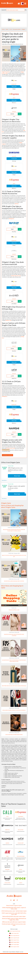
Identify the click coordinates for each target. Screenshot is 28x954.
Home (3, 29)
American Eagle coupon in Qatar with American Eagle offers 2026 (14, 919)
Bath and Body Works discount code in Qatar (14, 916)
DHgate (23, 29)
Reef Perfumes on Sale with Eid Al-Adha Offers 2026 (14, 685)
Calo (7, 816)
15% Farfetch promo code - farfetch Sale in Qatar (14, 911)
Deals (7, 29)
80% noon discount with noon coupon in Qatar (14, 922)
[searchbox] (15, 10)
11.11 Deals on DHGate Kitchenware (11, 382)
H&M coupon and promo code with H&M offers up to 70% (14, 913)
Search (4, 10)
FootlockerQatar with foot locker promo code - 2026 (14, 924)
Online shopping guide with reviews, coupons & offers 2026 (14, 908)
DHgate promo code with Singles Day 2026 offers (12, 441)
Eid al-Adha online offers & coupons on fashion (14, 710)
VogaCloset (21, 843)
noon (20, 869)
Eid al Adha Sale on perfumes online (14, 734)
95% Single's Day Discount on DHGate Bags (13, 308)
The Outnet (20, 829)
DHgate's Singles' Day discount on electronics (11, 120)
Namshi (7, 843)
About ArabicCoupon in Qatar (14, 905)
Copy (20, 113)
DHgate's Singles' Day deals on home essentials (13, 263)
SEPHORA (7, 869)
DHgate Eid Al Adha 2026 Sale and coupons (14, 581)
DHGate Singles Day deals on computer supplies (13, 137)
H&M (7, 856)
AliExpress (20, 816)
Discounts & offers (17, 29)
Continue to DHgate (7, 455)
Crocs (20, 882)
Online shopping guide (14, 609)
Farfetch (7, 829)
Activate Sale (14, 158)
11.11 (10, 29)
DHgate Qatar (6, 503)
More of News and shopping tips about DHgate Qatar (12, 506)
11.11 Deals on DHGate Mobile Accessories (11, 192)
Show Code (14, 86)
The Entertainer (20, 856)
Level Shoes (7, 882)
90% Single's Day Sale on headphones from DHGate (12, 207)
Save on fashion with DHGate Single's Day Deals (13, 324)
